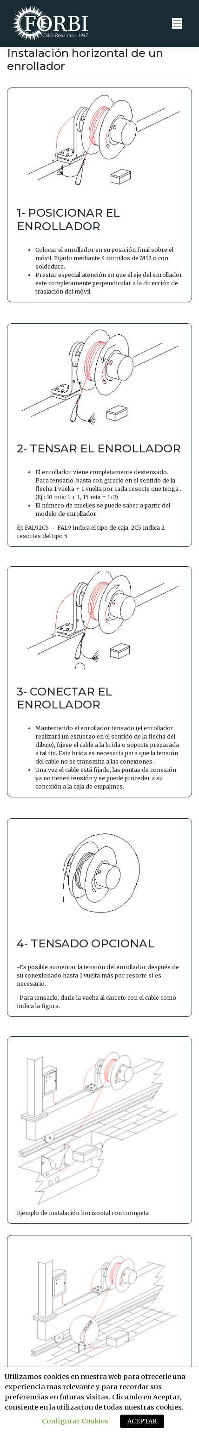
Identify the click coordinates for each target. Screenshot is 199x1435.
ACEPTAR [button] (142, 1421)
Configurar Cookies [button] (75, 1421)
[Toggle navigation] (177, 23)
